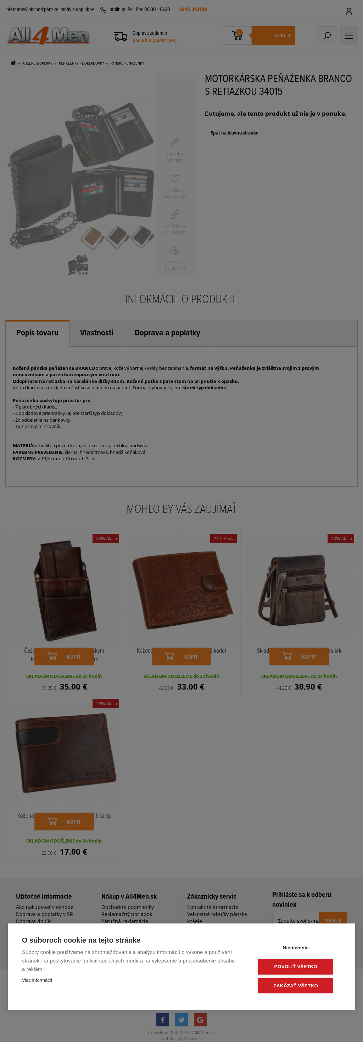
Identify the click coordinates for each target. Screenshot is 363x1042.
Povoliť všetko (298, 967)
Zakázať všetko (298, 985)
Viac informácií (37, 980)
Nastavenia (298, 948)
